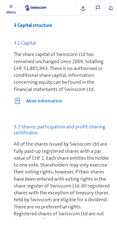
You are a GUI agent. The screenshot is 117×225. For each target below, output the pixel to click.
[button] (11, 8)
